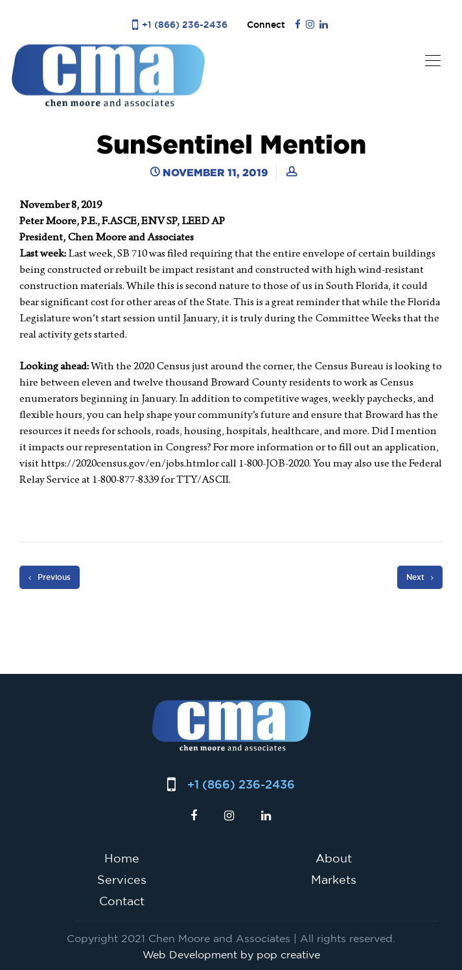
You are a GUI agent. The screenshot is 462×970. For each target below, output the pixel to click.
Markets (333, 879)
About (334, 857)
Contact (121, 900)
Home (121, 857)
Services (121, 879)
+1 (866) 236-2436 (184, 24)
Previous (50, 577)
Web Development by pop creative (231, 954)
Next (419, 577)
